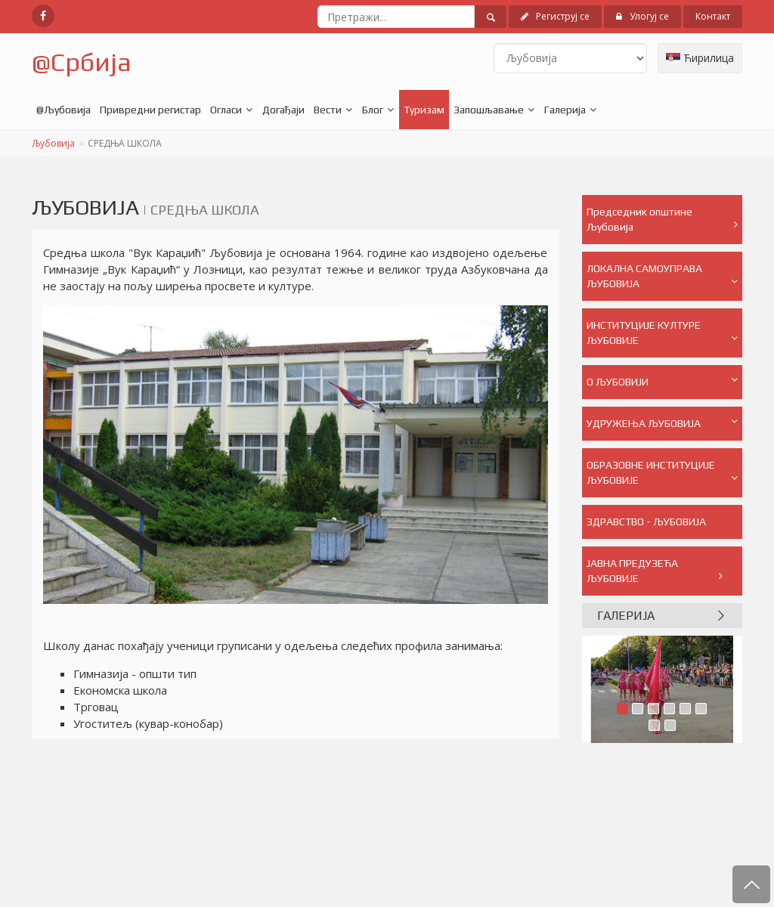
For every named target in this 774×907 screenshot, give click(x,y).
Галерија (565, 110)
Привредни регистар (150, 110)
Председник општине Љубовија (662, 219)
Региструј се (555, 16)
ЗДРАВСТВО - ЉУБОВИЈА (655, 527)
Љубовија (53, 143)
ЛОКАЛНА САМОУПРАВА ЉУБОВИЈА (662, 275)
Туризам (424, 110)
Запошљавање (489, 110)
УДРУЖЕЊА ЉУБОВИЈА (662, 422)
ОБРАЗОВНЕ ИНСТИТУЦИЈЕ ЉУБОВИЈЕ (662, 472)
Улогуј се (642, 16)
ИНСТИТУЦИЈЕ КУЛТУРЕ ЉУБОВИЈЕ (662, 332)
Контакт (712, 16)
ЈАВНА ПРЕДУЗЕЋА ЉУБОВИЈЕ (655, 570)
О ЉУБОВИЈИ (662, 381)
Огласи (226, 110)
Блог (372, 110)
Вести (328, 110)
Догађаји (283, 110)
